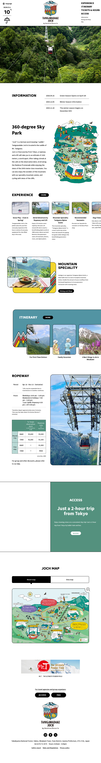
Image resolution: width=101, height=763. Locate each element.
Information (84, 17)
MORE (43, 195)
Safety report (36, 748)
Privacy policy (65, 748)
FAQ (82, 22)
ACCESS (85, 13)
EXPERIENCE (87, 3)
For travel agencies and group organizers (50, 689)
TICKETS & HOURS (90, 10)
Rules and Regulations (50, 748)
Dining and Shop (86, 19)
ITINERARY (86, 6)
